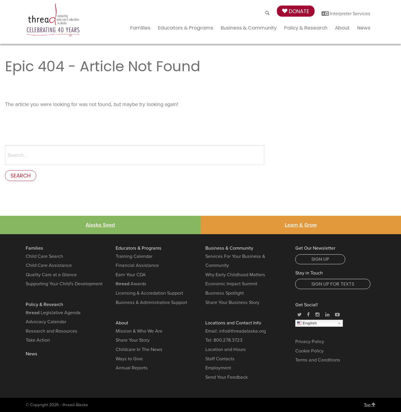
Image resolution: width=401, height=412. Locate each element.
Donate (295, 11)
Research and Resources (51, 331)
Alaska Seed (100, 225)
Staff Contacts (220, 359)
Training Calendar (134, 256)
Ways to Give (129, 359)
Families (140, 27)
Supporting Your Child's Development (64, 284)
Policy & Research (305, 27)
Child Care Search (44, 256)
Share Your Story (133, 340)
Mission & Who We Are (139, 331)
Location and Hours (225, 349)
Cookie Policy (309, 351)
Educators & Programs (185, 27)
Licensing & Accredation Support (149, 293)
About (342, 27)
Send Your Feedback (226, 377)
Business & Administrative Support (151, 302)
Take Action (38, 340)
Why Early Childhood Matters (235, 275)
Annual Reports (132, 368)
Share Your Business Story (232, 302)
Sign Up (320, 259)
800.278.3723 (227, 340)
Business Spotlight (224, 293)
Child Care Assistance (49, 265)
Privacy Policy (309, 342)
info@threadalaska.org (242, 331)
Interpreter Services (346, 14)
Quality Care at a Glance (51, 275)
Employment (218, 368)
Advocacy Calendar (46, 322)
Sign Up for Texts (332, 284)
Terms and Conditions (317, 360)
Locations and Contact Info (233, 323)
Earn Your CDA (131, 275)
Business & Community (249, 27)
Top (369, 404)
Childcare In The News (139, 349)
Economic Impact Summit (231, 284)
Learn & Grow (301, 225)
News (363, 27)
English (307, 323)
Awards (131, 284)
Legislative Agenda (53, 313)
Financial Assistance (137, 265)
